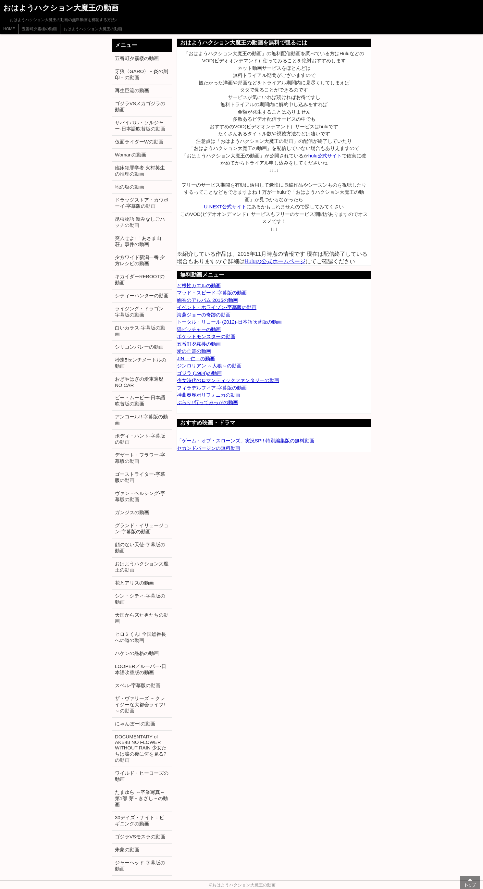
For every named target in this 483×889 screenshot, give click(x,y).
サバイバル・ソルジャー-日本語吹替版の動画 (140, 125)
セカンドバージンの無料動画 (208, 448)
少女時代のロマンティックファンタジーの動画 (228, 380)
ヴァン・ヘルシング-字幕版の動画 (140, 496)
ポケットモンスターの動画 (206, 336)
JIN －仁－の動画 (196, 358)
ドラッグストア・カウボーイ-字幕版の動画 (141, 203)
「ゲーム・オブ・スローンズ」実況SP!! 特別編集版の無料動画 (245, 440)
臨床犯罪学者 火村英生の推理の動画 (140, 171)
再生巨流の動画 (132, 90)
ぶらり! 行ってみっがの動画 (207, 402)
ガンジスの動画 (132, 512)
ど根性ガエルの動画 (199, 285)
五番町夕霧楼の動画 (39, 29)
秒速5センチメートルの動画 (140, 363)
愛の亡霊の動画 (194, 351)
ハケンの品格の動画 (137, 653)
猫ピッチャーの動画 (199, 329)
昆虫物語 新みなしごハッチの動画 (140, 222)
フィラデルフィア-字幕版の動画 (212, 387)
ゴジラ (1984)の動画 (199, 373)
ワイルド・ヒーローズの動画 (141, 776)
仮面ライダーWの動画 (139, 141)
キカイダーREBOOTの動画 (140, 279)
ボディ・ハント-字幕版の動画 (140, 439)
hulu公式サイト (325, 155)
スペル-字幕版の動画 (137, 685)
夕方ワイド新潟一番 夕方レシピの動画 (140, 260)
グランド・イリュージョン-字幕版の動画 (141, 528)
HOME (9, 29)
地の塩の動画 (129, 187)
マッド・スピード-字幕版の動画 (212, 292)
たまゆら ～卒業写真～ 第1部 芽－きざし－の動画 (141, 798)
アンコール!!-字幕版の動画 (141, 420)
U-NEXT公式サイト (225, 206)
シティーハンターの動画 (141, 295)
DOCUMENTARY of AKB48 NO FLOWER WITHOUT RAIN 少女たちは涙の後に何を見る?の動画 (141, 748)
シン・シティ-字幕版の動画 (140, 599)
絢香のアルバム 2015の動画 (207, 300)
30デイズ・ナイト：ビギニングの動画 (139, 820)
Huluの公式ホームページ (275, 261)
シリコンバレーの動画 (139, 347)
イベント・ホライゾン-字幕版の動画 (216, 307)
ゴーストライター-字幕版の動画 (140, 477)
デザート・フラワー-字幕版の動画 (140, 458)
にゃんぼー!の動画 (135, 723)
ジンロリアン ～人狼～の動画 (209, 365)
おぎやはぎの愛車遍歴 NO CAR (139, 382)
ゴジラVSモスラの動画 (140, 836)
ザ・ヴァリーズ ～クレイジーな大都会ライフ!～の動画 (140, 704)
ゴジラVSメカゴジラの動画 (140, 106)
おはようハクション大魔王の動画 (93, 29)
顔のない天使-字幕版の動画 (140, 547)
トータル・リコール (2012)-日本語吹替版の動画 (229, 322)
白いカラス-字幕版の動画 (140, 331)
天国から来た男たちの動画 (141, 618)
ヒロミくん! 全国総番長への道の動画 (140, 637)
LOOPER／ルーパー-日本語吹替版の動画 (140, 669)
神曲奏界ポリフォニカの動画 (208, 395)
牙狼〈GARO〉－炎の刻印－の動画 (141, 74)
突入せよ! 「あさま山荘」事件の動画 (138, 241)
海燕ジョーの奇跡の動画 (203, 314)
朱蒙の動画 (127, 849)
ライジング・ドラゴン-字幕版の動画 (140, 311)
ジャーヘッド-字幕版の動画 (140, 865)
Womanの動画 (130, 154)
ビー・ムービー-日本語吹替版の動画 (140, 400)
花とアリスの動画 (134, 583)
